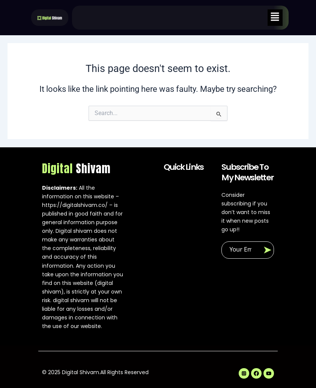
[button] (275, 17)
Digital (76, 168)
